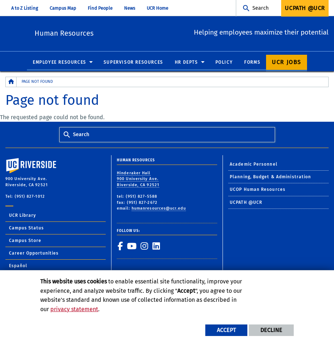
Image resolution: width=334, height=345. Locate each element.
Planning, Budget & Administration (270, 177)
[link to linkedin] (156, 246)
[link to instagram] (144, 246)
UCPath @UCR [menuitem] (305, 8)
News (129, 8)
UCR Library (22, 215)
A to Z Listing (24, 8)
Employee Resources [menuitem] (59, 62)
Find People (100, 8)
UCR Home (157, 8)
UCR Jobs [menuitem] (286, 62)
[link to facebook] (120, 246)
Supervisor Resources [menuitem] (133, 62)
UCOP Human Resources (257, 190)
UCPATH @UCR (246, 202)
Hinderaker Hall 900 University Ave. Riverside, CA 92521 (138, 179)
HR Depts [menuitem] (186, 62)
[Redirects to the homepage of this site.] (11, 82)
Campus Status (26, 228)
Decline (271, 330)
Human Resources (103, 32)
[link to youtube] (131, 246)
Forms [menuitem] (252, 62)
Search (260, 8)
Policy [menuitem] (224, 62)
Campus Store (25, 240)
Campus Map (63, 8)
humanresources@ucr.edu (159, 209)
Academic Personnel (254, 164)
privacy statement (74, 309)
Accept (226, 330)
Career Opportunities (34, 253)
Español (18, 266)
